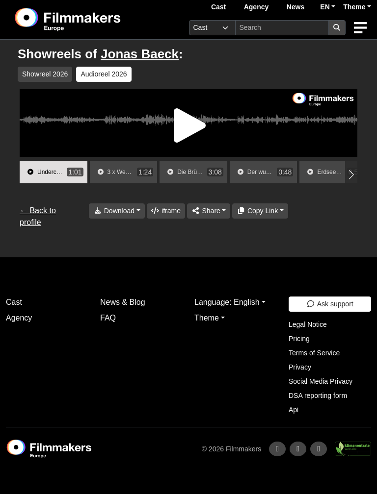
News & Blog (122, 302)
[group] (53, 172)
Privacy (300, 367)
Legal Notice (308, 324)
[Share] (208, 211)
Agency (256, 7)
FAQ (108, 318)
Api (293, 410)
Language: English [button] (227, 302)
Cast (218, 7)
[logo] (92, 19)
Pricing (299, 339)
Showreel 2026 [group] (45, 74)
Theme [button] (354, 7)
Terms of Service (314, 353)
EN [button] (324, 7)
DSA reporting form (318, 395)
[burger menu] (360, 28)
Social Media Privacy (320, 381)
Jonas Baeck (140, 54)
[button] (351, 174)
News (296, 7)
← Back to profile (38, 216)
